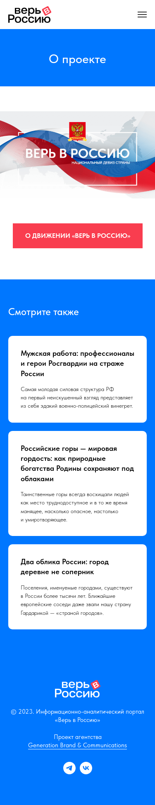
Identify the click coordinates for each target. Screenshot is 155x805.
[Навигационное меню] (142, 14)
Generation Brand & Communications (77, 745)
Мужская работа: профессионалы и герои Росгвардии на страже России (77, 363)
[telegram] (69, 772)
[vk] (86, 772)
